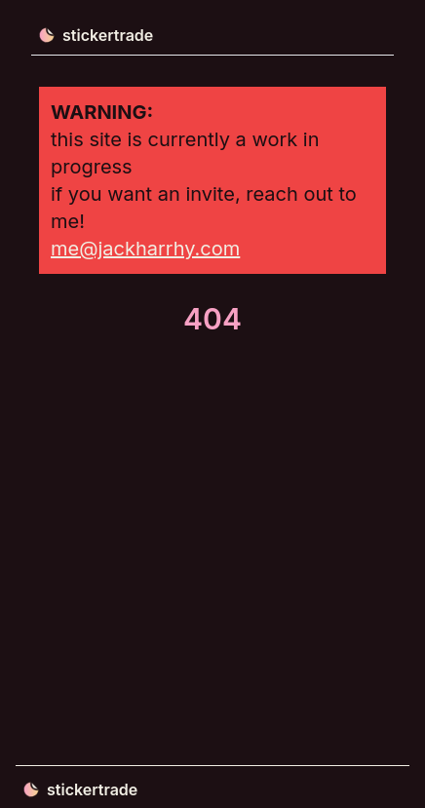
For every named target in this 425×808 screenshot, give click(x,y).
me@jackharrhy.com (145, 248)
